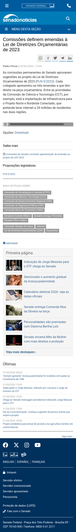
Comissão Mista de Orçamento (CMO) (23, 210)
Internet (41, 226)
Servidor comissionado (17, 486)
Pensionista (10, 497)
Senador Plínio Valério (15, 220)
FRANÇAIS (38, 462)
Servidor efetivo (12, 480)
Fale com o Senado (17, 511)
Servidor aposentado (15, 491)
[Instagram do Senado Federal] (27, 445)
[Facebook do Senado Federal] (7, 445)
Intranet (9, 472)
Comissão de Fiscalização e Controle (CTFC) (27, 192)
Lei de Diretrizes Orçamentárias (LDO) (23, 230)
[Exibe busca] (68, 18)
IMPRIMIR (10, 243)
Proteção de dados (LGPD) (19, 505)
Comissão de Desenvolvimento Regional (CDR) (28, 201)
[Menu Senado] (7, 5)
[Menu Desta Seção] (38, 29)
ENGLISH (8, 462)
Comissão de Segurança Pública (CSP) (24, 205)
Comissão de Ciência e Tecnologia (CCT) (25, 197)
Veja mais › (67, 436)
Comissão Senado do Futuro (18, 226)
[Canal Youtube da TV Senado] (36, 445)
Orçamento (52, 230)
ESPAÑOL (23, 462)
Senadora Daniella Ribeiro (17, 216)
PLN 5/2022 (45, 81)
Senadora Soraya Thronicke (48, 216)
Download (21, 132)
